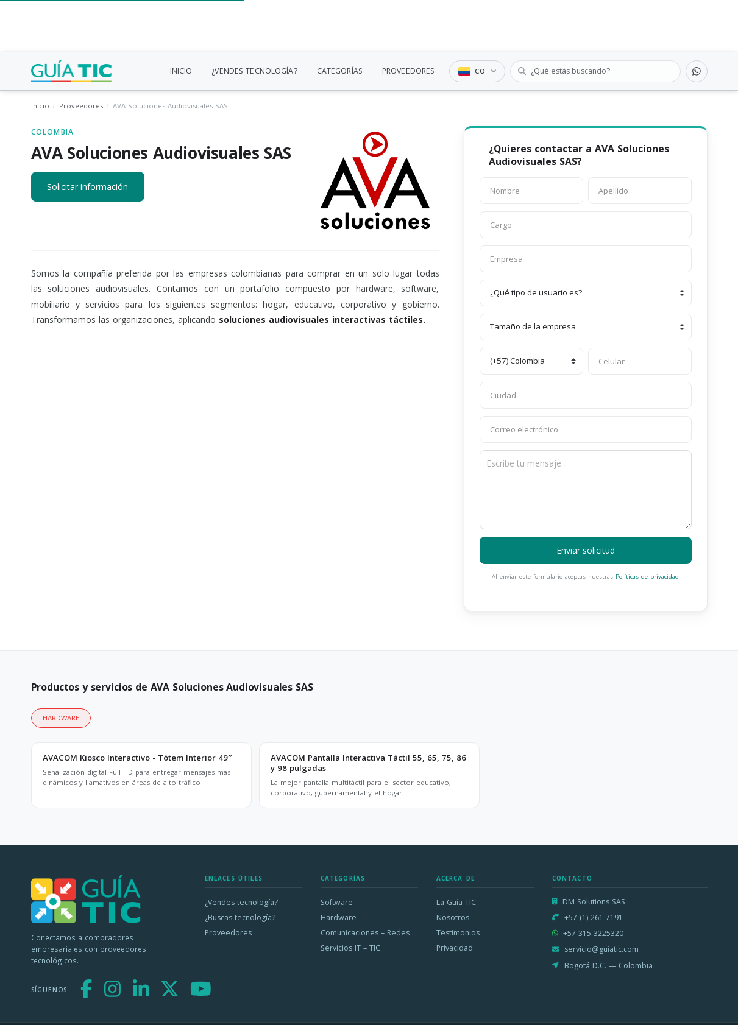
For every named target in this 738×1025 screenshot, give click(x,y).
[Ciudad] (586, 395)
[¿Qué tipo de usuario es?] (586, 293)
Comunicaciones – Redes (365, 933)
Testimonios (458, 933)
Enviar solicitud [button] (585, 550)
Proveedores (81, 105)
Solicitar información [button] (87, 186)
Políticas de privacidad (647, 576)
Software (337, 902)
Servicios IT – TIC (350, 948)
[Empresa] (586, 258)
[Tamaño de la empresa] (586, 327)
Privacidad (454, 948)
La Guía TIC (456, 902)
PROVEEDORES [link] (408, 71)
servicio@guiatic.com (601, 949)
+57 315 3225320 (593, 933)
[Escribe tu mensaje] (586, 489)
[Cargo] (586, 224)
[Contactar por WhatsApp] (697, 71)
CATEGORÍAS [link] (340, 71)
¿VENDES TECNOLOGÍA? (254, 71)
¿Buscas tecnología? (240, 917)
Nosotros (452, 917)
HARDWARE (61, 717)
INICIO (181, 71)
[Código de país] (531, 361)
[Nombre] (531, 190)
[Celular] (640, 361)
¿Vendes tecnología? (241, 902)
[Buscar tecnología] (595, 71)
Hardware (339, 917)
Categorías (343, 878)
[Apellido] (640, 190)
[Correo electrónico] (586, 429)
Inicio (40, 105)
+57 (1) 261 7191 (593, 917)
